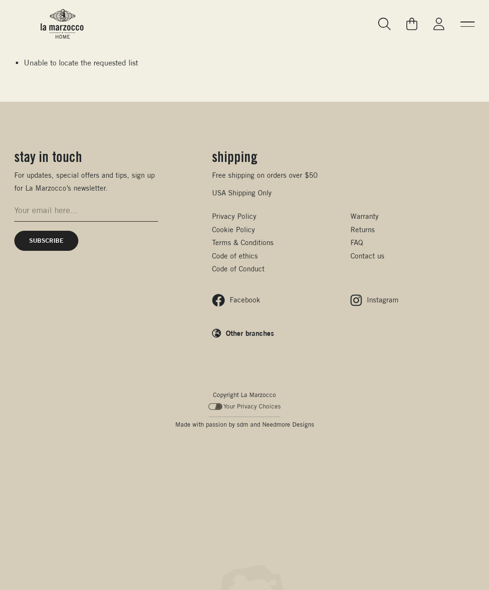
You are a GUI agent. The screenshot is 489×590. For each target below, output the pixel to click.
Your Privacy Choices (244, 406)
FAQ (357, 242)
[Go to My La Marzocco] (439, 24)
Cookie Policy (233, 229)
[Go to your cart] (412, 24)
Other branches (250, 333)
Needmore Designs (288, 424)
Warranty (365, 216)
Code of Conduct (238, 269)
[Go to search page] (385, 24)
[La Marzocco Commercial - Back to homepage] (62, 24)
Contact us (367, 256)
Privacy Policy (234, 216)
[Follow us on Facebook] (236, 300)
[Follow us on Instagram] (375, 300)
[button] (467, 24)
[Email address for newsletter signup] (86, 210)
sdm (242, 424)
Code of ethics (235, 256)
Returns (363, 229)
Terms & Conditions (243, 242)
